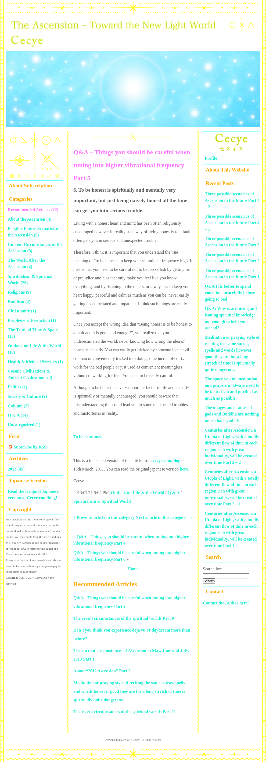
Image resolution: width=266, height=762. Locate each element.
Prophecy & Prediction (29, 320)
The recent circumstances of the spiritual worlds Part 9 (123, 618)
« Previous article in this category (104, 517)
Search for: (212, 569)
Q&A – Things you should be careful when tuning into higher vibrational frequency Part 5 (131, 165)
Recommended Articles (29, 209)
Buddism (16, 301)
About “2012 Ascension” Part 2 (101, 671)
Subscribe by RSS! (31, 447)
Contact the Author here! (226, 603)
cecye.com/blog (166, 460)
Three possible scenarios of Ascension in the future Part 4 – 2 (232, 200)
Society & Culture (24, 396)
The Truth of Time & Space (33, 329)
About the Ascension (26, 219)
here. (184, 469)
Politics (14, 387)
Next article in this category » (164, 517)
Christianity (19, 311)
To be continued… (90, 437)
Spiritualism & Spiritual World (102, 501)
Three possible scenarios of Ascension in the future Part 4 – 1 (232, 222)
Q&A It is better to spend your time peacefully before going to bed (230, 292)
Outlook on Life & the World (137, 492)
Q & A (173, 492)
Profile (211, 158)
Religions (16, 292)
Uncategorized (21, 424)
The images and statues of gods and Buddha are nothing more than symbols (232, 414)
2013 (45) (16, 469)
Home (133, 569)
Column (15, 406)
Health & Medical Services (32, 361)
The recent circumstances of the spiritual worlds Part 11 (124, 711)
